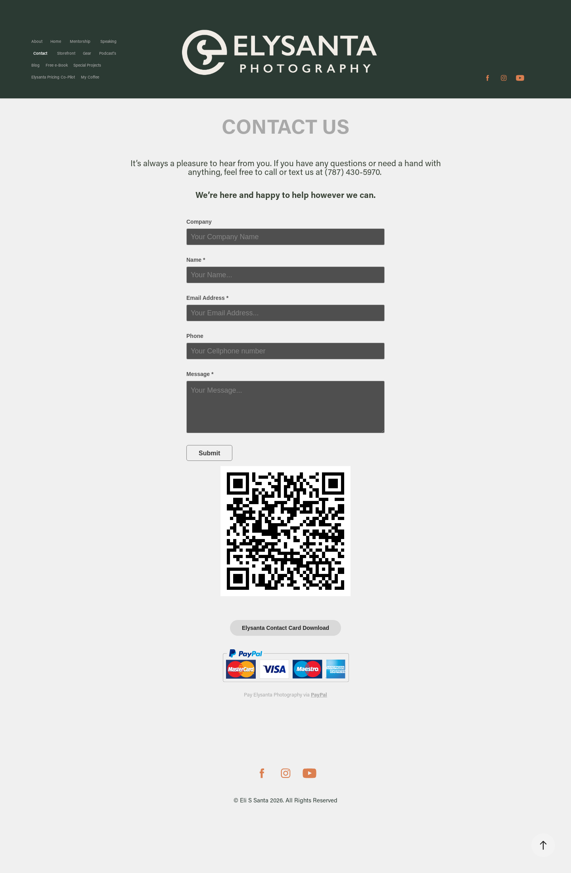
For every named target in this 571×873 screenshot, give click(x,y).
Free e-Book (57, 65)
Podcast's (107, 53)
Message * (199, 374)
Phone (194, 336)
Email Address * (207, 298)
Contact (40, 53)
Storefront (66, 53)
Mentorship (80, 41)
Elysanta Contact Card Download (285, 628)
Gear (87, 53)
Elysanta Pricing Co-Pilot (53, 77)
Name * (195, 260)
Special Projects (87, 65)
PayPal (319, 694)
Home (55, 41)
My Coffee (90, 77)
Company (199, 221)
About (36, 41)
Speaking (108, 41)
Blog (35, 65)
